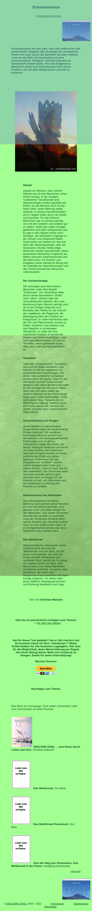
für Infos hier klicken (49, 623)
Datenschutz (81, 903)
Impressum (57, 903)
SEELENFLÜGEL (16, 903)
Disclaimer (50, 906)
